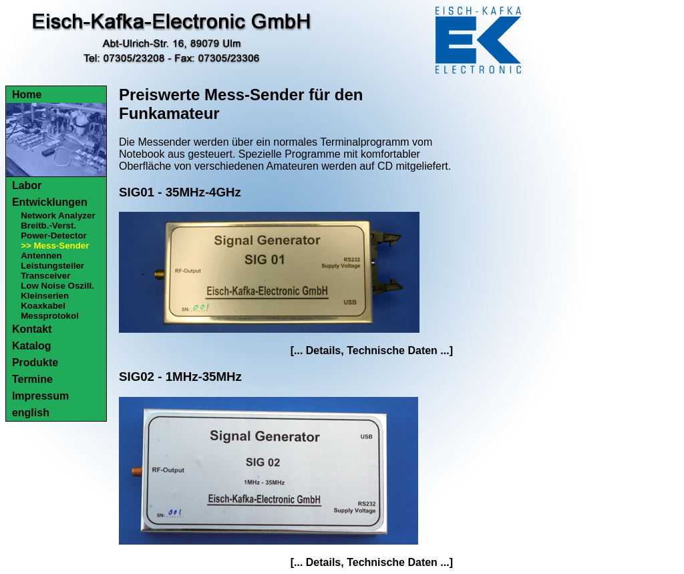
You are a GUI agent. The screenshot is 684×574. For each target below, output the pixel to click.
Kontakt (32, 329)
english (30, 412)
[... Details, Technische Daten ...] (372, 350)
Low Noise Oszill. (57, 286)
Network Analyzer (58, 215)
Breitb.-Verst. (48, 226)
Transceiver (45, 276)
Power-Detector (54, 236)
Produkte (35, 362)
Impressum (40, 396)
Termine (32, 379)
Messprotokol (50, 316)
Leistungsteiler (52, 266)
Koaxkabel (43, 306)
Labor (26, 185)
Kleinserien (45, 296)
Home (26, 94)
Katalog (31, 345)
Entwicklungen (50, 202)
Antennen (41, 256)
